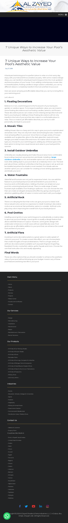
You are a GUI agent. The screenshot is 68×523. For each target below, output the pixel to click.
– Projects (10, 296)
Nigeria (10, 460)
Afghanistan (12, 483)
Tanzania (11, 457)
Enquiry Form (12, 430)
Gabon (10, 466)
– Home (9, 284)
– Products (10, 290)
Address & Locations (14, 427)
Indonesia (11, 489)
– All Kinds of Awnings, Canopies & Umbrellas (20, 360)
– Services (10, 293)
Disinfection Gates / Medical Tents (18, 414)
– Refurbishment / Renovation (16, 332)
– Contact (10, 304)
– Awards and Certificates (14, 301)
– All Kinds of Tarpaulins (14, 372)
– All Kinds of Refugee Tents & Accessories (19, 363)
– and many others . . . (13, 377)
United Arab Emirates (14, 440)
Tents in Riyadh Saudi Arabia (16, 437)
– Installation (11, 324)
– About (9, 287)
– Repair (9, 329)
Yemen (10, 478)
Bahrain (10, 472)
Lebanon (11, 469)
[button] (61, 14)
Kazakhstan (11, 481)
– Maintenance (11, 326)
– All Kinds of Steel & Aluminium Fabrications (20, 369)
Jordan (10, 443)
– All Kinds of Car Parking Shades (17, 349)
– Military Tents (11, 374)
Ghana (10, 463)
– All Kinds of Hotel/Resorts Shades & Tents (19, 366)
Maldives (10, 498)
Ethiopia (10, 475)
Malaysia (10, 495)
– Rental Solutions (12, 335)
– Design (9, 318)
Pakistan (10, 486)
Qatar (10, 446)
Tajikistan (11, 492)
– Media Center (11, 298)
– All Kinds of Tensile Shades (15, 351)
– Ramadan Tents (12, 357)
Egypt (10, 455)
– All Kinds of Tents (12, 354)
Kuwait (10, 452)
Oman (10, 449)
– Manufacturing (12, 321)
